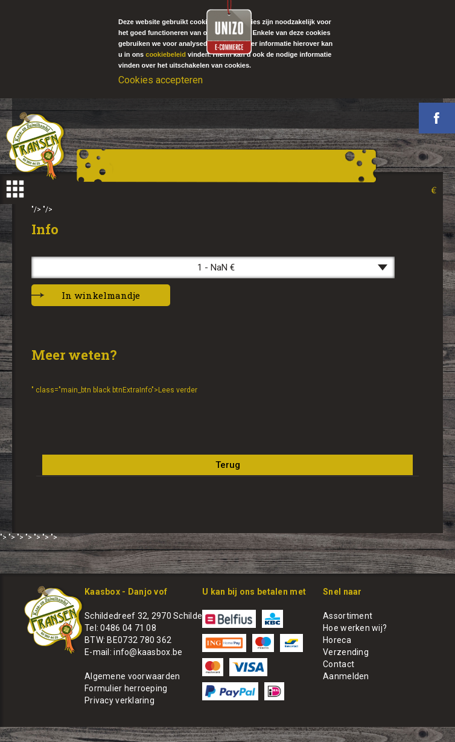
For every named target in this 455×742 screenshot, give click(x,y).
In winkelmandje (101, 295)
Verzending (346, 652)
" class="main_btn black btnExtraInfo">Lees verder (114, 390)
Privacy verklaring (119, 700)
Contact (338, 664)
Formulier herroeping (126, 688)
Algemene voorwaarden (132, 676)
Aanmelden (346, 676)
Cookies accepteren (160, 80)
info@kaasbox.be (147, 652)
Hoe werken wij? (355, 628)
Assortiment (347, 616)
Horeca (337, 640)
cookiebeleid (165, 54)
